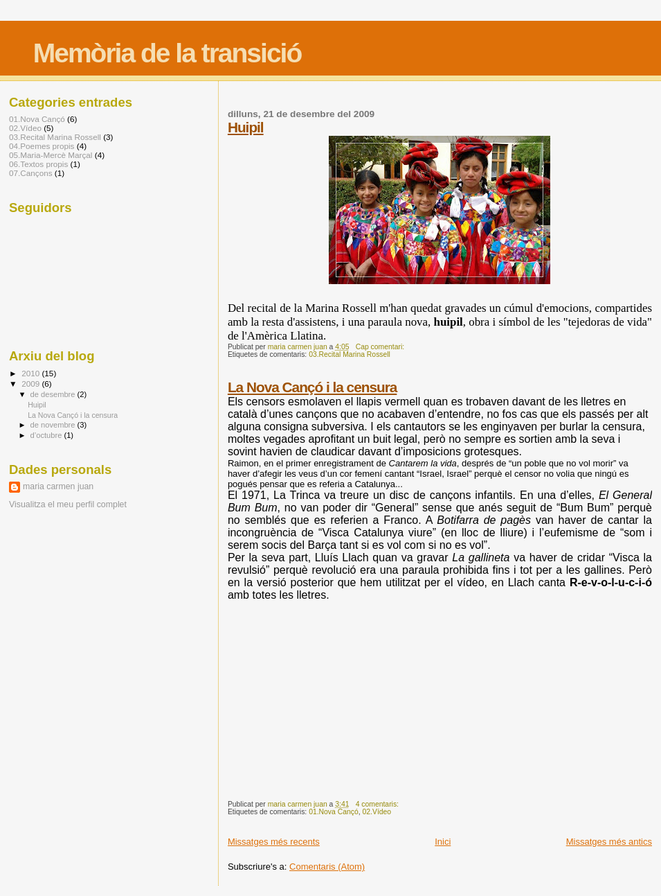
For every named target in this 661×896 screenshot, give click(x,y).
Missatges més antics (609, 841)
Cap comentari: (381, 347)
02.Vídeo (377, 812)
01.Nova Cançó (334, 812)
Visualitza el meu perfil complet (68, 504)
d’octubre (47, 435)
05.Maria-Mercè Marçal (50, 154)
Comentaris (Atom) (327, 866)
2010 (31, 373)
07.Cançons (31, 172)
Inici (443, 841)
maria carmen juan (58, 486)
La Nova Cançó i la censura (312, 387)
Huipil (246, 127)
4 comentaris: (378, 804)
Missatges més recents (274, 841)
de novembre (54, 425)
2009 (31, 383)
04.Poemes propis (41, 145)
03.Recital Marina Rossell (349, 354)
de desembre (54, 394)
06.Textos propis (38, 163)
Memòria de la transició (167, 53)
